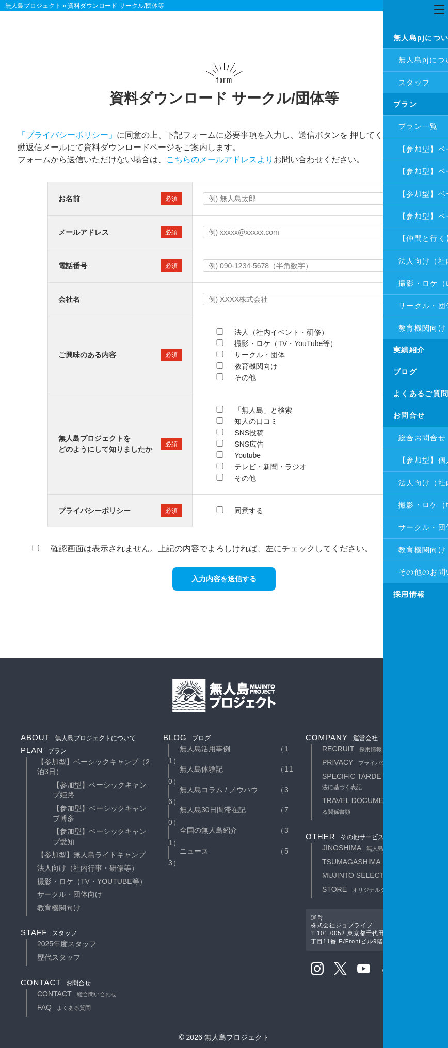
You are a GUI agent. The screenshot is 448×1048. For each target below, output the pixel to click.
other (345, 836)
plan (44, 750)
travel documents (379, 805)
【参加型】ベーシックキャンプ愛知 (100, 836)
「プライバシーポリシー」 (67, 134)
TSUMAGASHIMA (374, 862)
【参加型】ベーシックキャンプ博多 (100, 813)
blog (187, 737)
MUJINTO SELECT (375, 875)
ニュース (194, 851)
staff (49, 932)
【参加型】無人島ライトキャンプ (91, 854)
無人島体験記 (201, 769)
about (78, 737)
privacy (368, 762)
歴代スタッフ (59, 957)
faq (64, 1007)
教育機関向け (59, 908)
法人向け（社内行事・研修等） (87, 868)
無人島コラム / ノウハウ (219, 789)
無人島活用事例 (205, 749)
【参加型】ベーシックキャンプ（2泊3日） (93, 767)
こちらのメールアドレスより (220, 159)
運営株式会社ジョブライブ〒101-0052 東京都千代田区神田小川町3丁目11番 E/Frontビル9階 (368, 929)
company (342, 737)
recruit (352, 749)
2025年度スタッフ (67, 944)
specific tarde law (377, 781)
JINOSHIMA (364, 848)
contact (56, 982)
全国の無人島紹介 (208, 830)
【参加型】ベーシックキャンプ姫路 (100, 790)
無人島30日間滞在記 (213, 810)
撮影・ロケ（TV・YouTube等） (92, 881)
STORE (365, 889)
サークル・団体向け (69, 894)
